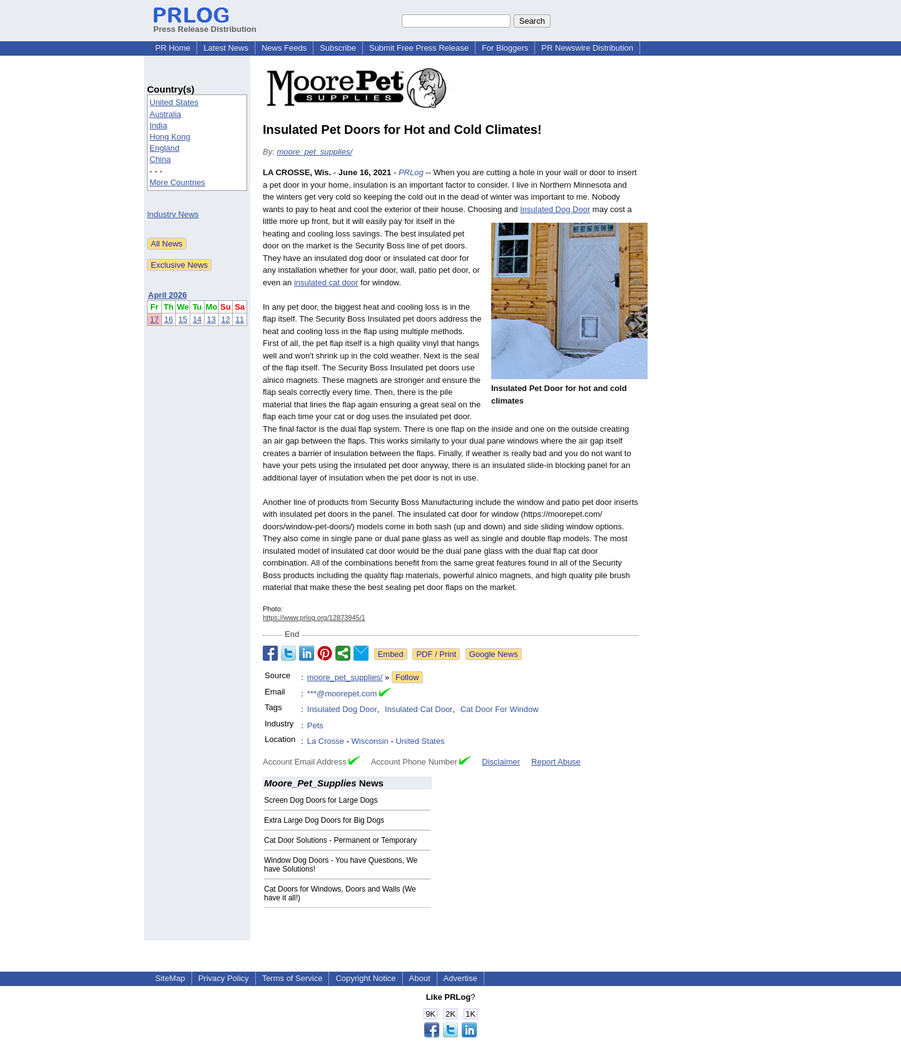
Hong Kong (170, 136)
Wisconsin (370, 741)
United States (174, 102)
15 (182, 319)
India (158, 125)
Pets (315, 725)
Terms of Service (292, 978)
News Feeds (284, 48)
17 (154, 319)
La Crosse (325, 741)
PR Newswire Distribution (587, 48)
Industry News (172, 214)
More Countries (177, 182)
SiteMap (170, 978)
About (419, 978)
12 (225, 319)
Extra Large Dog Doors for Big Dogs (324, 820)
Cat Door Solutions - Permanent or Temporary (340, 840)
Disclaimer (501, 761)
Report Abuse (556, 761)
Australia (165, 114)
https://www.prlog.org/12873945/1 (314, 617)
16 (168, 319)
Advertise (460, 978)
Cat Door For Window (500, 709)
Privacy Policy (223, 978)
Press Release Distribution (205, 24)
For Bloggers (505, 48)
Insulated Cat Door (418, 709)
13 (211, 319)
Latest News (225, 48)
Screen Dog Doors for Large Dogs (320, 800)
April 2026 (167, 295)
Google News (493, 654)
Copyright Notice (365, 978)
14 (197, 319)
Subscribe (338, 48)
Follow (407, 677)
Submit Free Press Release (419, 48)
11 (239, 319)
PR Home (172, 48)
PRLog (411, 172)
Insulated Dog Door (555, 209)
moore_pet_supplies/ (314, 151)
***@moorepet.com (342, 693)
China (160, 159)
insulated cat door (326, 282)
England (165, 148)
